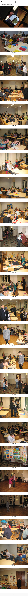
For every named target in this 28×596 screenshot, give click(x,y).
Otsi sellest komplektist (7, 4)
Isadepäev (13, 1)
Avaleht (3, 1)
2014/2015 (8, 1)
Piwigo (14, 594)
